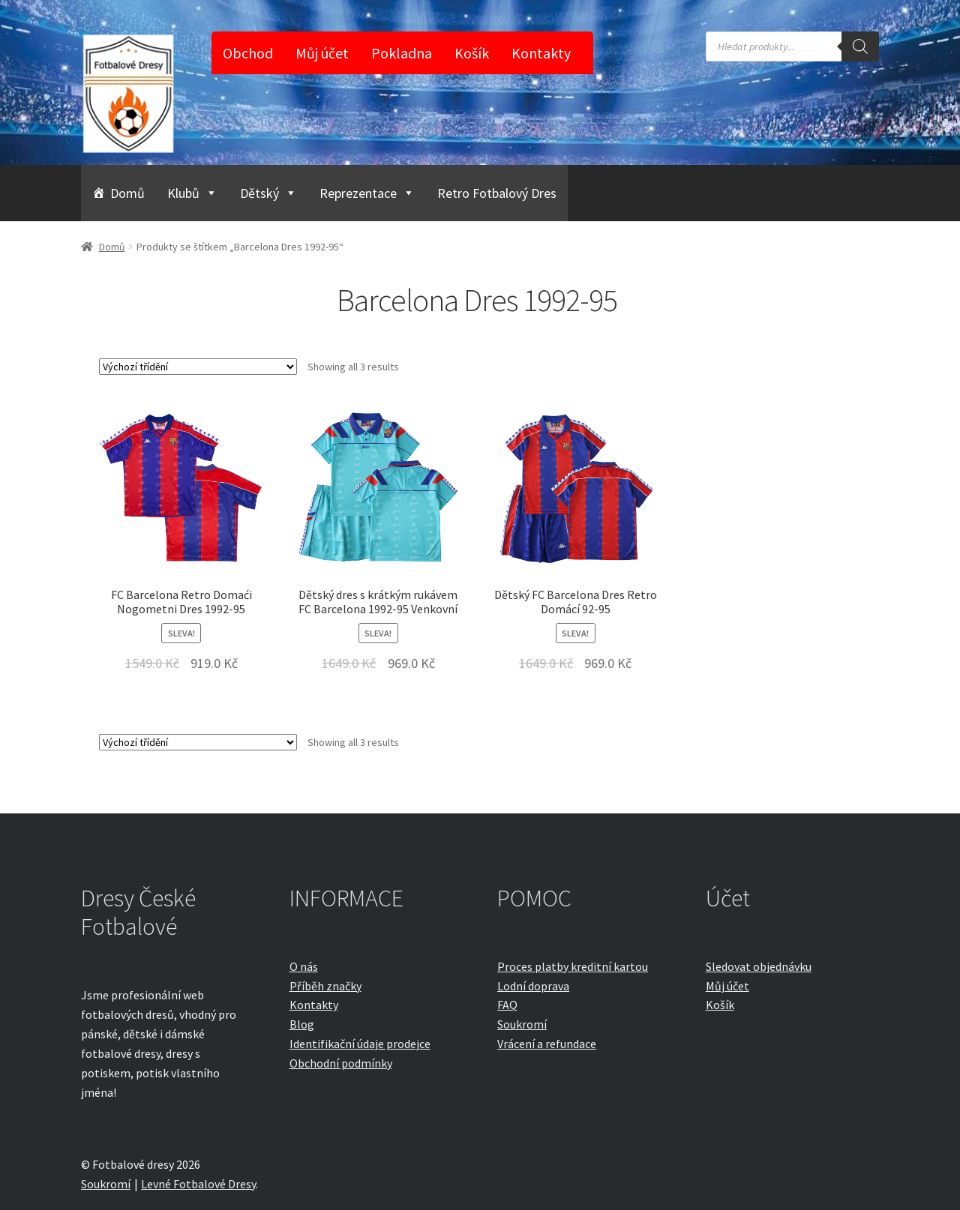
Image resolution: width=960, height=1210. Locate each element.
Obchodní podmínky (341, 1063)
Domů (127, 193)
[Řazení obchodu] (198, 366)
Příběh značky (326, 985)
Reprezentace (367, 193)
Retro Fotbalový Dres (496, 193)
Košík (471, 52)
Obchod (248, 52)
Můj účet (322, 52)
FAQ (507, 1004)
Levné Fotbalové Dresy (198, 1183)
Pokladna (401, 52)
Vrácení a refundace (546, 1043)
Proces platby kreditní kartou (572, 966)
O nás (304, 966)
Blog (302, 1024)
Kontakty (541, 52)
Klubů (192, 193)
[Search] (860, 46)
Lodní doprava (533, 985)
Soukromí (522, 1024)
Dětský (268, 193)
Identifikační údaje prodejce (360, 1043)
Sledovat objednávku (759, 966)
